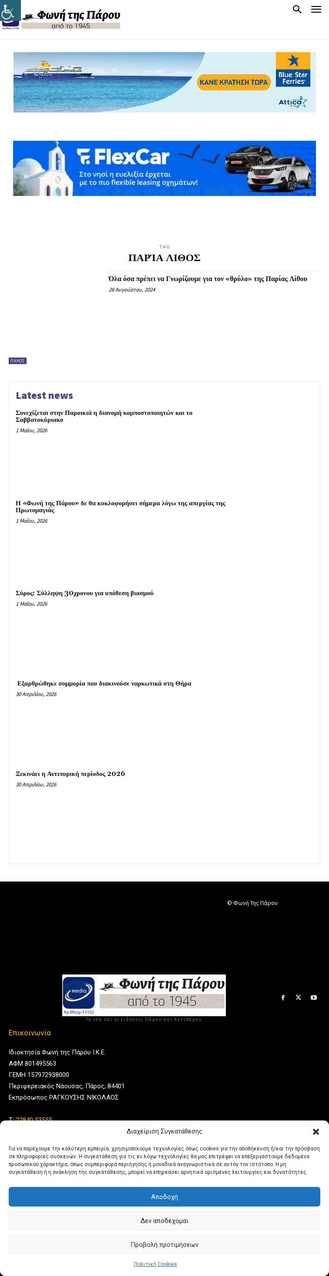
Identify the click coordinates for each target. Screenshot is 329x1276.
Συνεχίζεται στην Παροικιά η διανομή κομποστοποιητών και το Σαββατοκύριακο (104, 416)
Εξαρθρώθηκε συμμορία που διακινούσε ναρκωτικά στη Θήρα (103, 683)
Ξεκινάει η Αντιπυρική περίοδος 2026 (70, 774)
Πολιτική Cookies (155, 1264)
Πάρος (17, 361)
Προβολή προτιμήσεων (164, 1245)
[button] (316, 1131)
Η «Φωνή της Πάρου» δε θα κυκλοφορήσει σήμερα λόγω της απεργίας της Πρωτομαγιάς (120, 507)
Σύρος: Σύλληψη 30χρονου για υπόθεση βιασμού (85, 593)
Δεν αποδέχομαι (164, 1221)
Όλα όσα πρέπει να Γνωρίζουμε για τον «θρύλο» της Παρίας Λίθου (208, 279)
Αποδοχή (164, 1197)
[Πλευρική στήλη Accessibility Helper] (10, 10)
